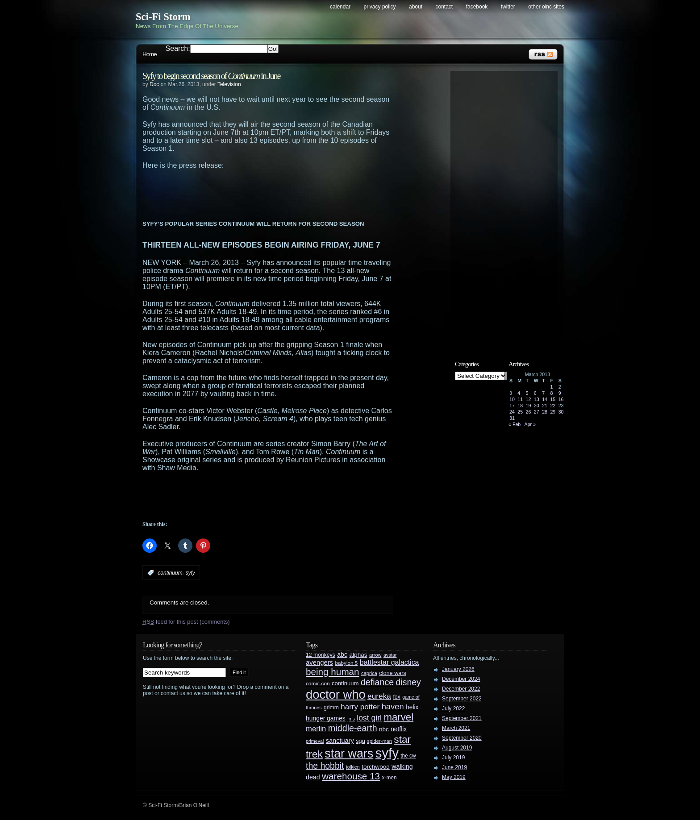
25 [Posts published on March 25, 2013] (520, 411)
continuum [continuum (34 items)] (345, 683)
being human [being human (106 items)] (332, 672)
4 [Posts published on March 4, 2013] (518, 393)
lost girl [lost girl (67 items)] (369, 717)
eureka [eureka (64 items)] (379, 696)
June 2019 (454, 767)
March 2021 (456, 728)
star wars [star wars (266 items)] (349, 753)
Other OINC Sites (546, 7)
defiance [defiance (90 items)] (377, 682)
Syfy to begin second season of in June (211, 76)
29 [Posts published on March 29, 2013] (552, 411)
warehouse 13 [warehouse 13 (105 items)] (351, 776)
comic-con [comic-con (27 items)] (317, 683)
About (415, 7)
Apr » (530, 424)
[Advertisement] (285, 194)
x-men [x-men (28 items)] (389, 777)
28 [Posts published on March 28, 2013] (544, 411)
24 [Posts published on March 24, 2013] (512, 411)
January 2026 (458, 669)
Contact (444, 7)
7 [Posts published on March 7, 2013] (543, 393)
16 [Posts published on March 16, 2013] (561, 399)
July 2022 (453, 708)
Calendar (340, 7)
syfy (190, 573)
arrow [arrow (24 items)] (375, 655)
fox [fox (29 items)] (396, 697)
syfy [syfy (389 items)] (387, 752)
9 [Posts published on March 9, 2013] (559, 393)
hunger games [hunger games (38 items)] (326, 718)
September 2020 (462, 738)
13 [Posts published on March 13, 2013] (536, 399)
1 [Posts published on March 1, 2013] (551, 386)
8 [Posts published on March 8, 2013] (551, 393)
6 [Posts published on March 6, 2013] (535, 393)
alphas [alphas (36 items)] (358, 654)
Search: (178, 48)
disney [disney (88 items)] (408, 682)
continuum (170, 573)
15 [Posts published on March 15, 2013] (552, 399)
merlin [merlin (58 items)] (316, 729)
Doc (154, 84)
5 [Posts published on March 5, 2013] (527, 393)
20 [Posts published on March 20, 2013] (536, 405)
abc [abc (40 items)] (342, 654)
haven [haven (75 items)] (393, 706)
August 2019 (457, 748)
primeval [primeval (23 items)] (315, 741)
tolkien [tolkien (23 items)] (353, 767)
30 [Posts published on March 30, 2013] (561, 411)
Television (229, 84)
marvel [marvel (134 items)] (398, 717)
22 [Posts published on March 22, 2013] (552, 405)
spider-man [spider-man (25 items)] (379, 741)
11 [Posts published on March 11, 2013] (520, 399)
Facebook (477, 7)
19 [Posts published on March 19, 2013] (528, 405)
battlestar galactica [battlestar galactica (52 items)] (389, 662)
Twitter (508, 7)
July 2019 (453, 757)
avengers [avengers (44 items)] (319, 662)
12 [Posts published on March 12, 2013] (528, 399)
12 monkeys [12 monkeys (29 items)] (320, 655)
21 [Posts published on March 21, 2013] (544, 405)
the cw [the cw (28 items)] (408, 756)
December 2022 (461, 689)
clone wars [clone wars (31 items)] (392, 673)
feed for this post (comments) (186, 621)
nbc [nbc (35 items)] (384, 729)
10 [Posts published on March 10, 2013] (512, 399)
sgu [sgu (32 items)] (360, 740)
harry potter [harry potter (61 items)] (360, 707)
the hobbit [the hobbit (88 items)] (325, 765)
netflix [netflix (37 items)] (399, 729)
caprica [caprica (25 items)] (369, 673)
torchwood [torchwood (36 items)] (376, 766)
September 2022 (462, 699)
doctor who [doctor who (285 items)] (336, 694)
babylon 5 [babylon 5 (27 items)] (346, 663)
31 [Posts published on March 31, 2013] (512, 418)
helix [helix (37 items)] (412, 707)
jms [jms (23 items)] (351, 718)
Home (149, 54)
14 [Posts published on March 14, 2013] (544, 399)
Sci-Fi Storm (163, 16)
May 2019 (454, 777)
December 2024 (461, 679)
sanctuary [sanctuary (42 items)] (340, 740)
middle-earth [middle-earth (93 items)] (352, 728)
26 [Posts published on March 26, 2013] (528, 411)
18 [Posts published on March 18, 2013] (520, 405)
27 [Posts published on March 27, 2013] (536, 411)
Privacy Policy (380, 7)
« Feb (514, 424)
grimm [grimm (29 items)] (331, 707)
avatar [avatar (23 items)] (390, 655)
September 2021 (462, 718)
